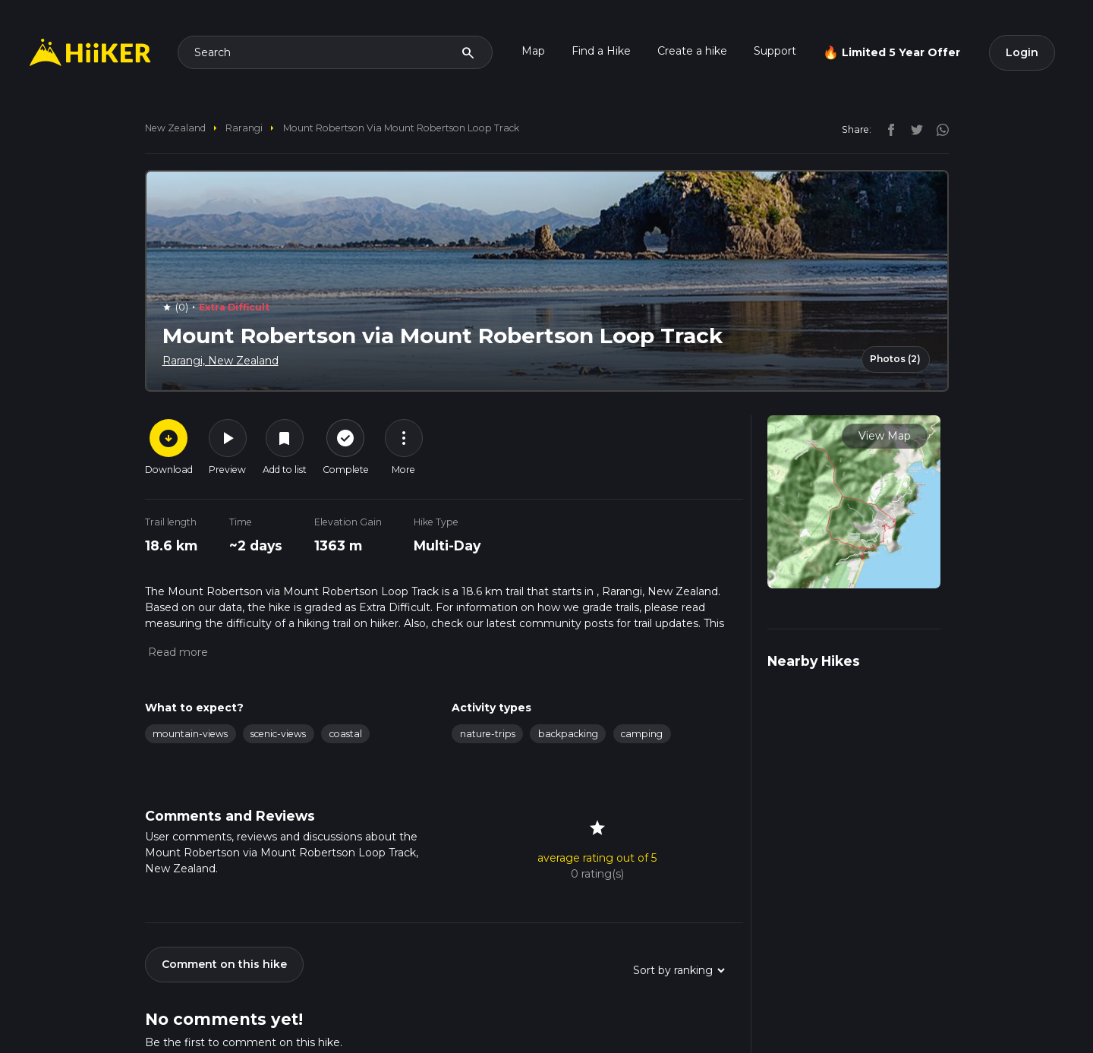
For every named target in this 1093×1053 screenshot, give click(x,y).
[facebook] (887, 129)
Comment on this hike (224, 964)
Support (775, 51)
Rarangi (244, 128)
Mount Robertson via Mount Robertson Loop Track (401, 128)
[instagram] (937, 129)
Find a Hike (601, 51)
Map (533, 51)
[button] (176, 652)
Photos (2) (895, 358)
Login (1022, 52)
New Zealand (175, 128)
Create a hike (692, 51)
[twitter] (913, 129)
